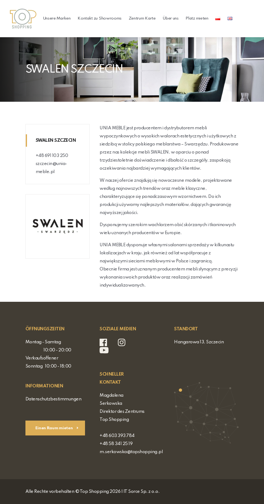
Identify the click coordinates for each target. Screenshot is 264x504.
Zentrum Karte (142, 18)
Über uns (171, 18)
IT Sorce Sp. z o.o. (141, 491)
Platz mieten (197, 18)
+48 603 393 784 (117, 436)
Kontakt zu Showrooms (100, 18)
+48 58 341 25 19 (116, 444)
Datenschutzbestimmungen (53, 399)
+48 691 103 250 (52, 156)
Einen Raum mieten (54, 428)
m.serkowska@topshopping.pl (131, 452)
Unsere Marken (57, 18)
